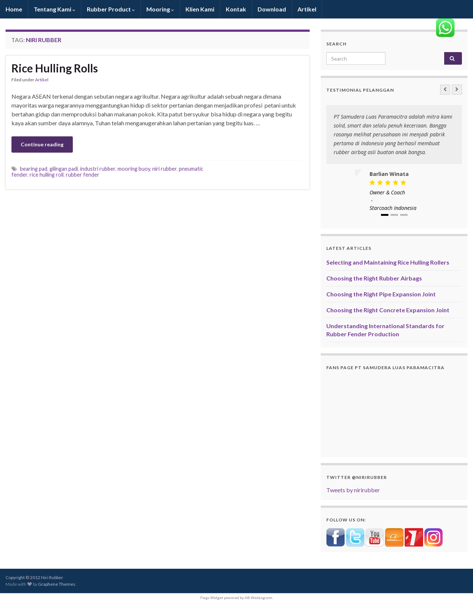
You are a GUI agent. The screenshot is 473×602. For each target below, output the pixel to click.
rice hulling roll (47, 174)
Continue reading (42, 144)
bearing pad (33, 169)
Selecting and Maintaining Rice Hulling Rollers (387, 262)
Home (14, 9)
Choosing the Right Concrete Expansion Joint (387, 309)
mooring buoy (134, 169)
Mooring (160, 9)
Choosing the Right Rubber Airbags (374, 278)
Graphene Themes (56, 584)
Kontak (236, 9)
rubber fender (82, 174)
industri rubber (97, 169)
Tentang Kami (54, 9)
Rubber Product (111, 9)
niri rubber (164, 169)
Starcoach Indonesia (393, 207)
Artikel (306, 9)
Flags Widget (211, 597)
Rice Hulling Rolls (54, 68)
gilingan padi (64, 169)
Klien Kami (200, 9)
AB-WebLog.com (258, 597)
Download (272, 9)
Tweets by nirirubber (353, 489)
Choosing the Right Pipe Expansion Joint (381, 293)
